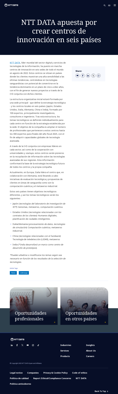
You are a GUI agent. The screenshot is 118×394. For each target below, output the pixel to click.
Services (64, 350)
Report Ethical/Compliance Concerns (52, 378)
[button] (106, 5)
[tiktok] (38, 345)
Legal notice (16, 372)
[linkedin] (88, 76)
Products (65, 356)
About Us (91, 350)
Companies (33, 372)
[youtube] (28, 345)
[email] (77, 76)
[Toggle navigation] (115, 5)
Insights (90, 345)
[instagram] (33, 345)
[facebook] (83, 76)
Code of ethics (79, 372)
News (13, 273)
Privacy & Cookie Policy (55, 372)
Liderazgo (24, 273)
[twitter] (93, 76)
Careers (90, 356)
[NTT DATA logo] (9, 5)
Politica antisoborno (20, 383)
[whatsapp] (99, 76)
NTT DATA (15, 62)
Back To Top (101, 391)
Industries (65, 345)
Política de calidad (19, 378)
